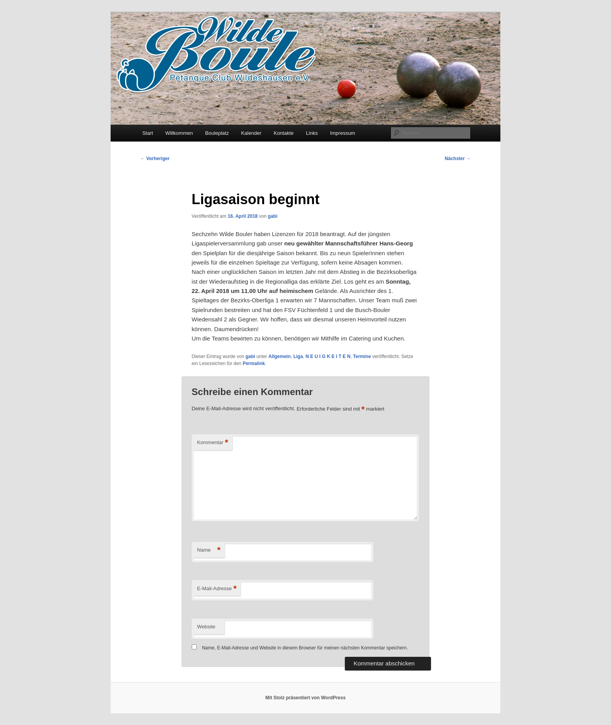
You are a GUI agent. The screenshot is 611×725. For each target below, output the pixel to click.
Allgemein (279, 356)
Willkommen (179, 133)
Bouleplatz (217, 133)
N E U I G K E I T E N (328, 356)
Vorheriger (155, 158)
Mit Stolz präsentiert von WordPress (305, 697)
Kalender (251, 133)
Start (147, 133)
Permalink (254, 363)
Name (209, 550)
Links (312, 133)
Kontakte (283, 133)
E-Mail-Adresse (217, 588)
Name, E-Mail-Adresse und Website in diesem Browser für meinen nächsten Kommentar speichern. (305, 648)
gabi (272, 216)
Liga (298, 356)
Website (206, 627)
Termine (362, 356)
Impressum (342, 133)
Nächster (458, 158)
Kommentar (212, 442)
